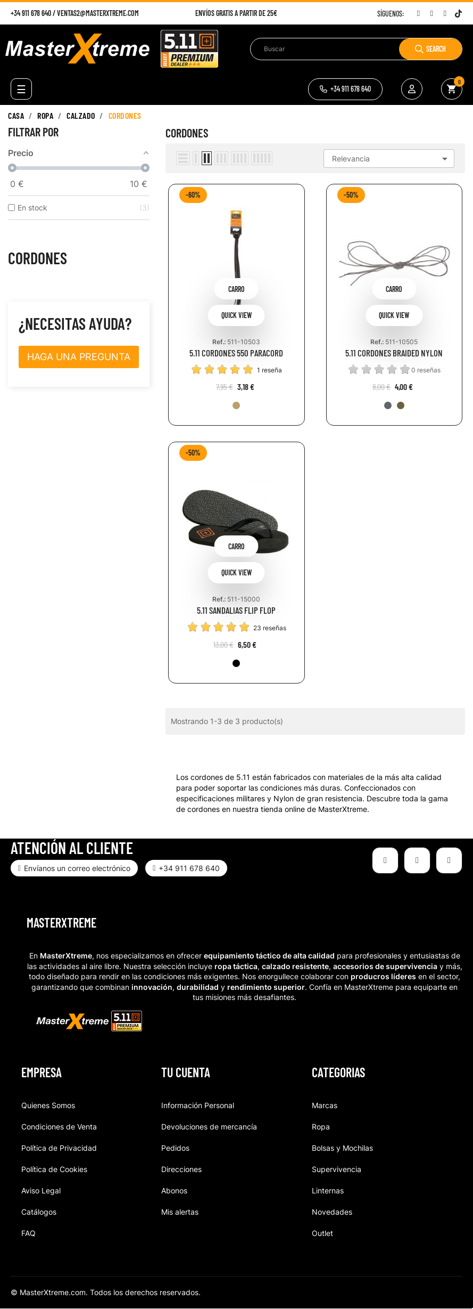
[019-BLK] (236, 663)
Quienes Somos (48, 1105)
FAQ (28, 1233)
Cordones (37, 257)
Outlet (322, 1233)
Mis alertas (179, 1211)
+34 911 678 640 (31, 13)
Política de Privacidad (59, 1147)
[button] (345, 89)
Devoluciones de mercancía (209, 1126)
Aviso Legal (41, 1190)
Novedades (332, 1211)
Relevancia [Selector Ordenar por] (391, 158)
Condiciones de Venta (59, 1126)
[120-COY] (236, 405)
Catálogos (38, 1211)
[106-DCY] (400, 405)
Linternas (328, 1190)
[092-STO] (388, 405)
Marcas (324, 1105)
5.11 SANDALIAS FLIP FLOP (236, 610)
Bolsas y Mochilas (342, 1147)
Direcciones (181, 1169)
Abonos (174, 1190)
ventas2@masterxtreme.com (98, 13)
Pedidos (175, 1147)
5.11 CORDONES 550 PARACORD (236, 352)
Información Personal (197, 1105)
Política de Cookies (54, 1169)
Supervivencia (336, 1169)
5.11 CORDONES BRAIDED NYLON (394, 352)
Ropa (321, 1126)
